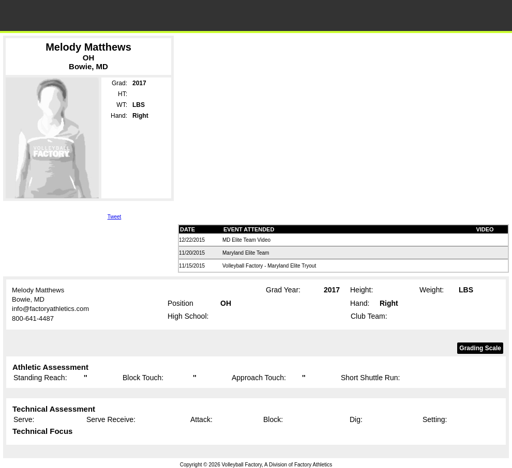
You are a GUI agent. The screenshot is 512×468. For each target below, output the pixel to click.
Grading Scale (480, 348)
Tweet (115, 217)
